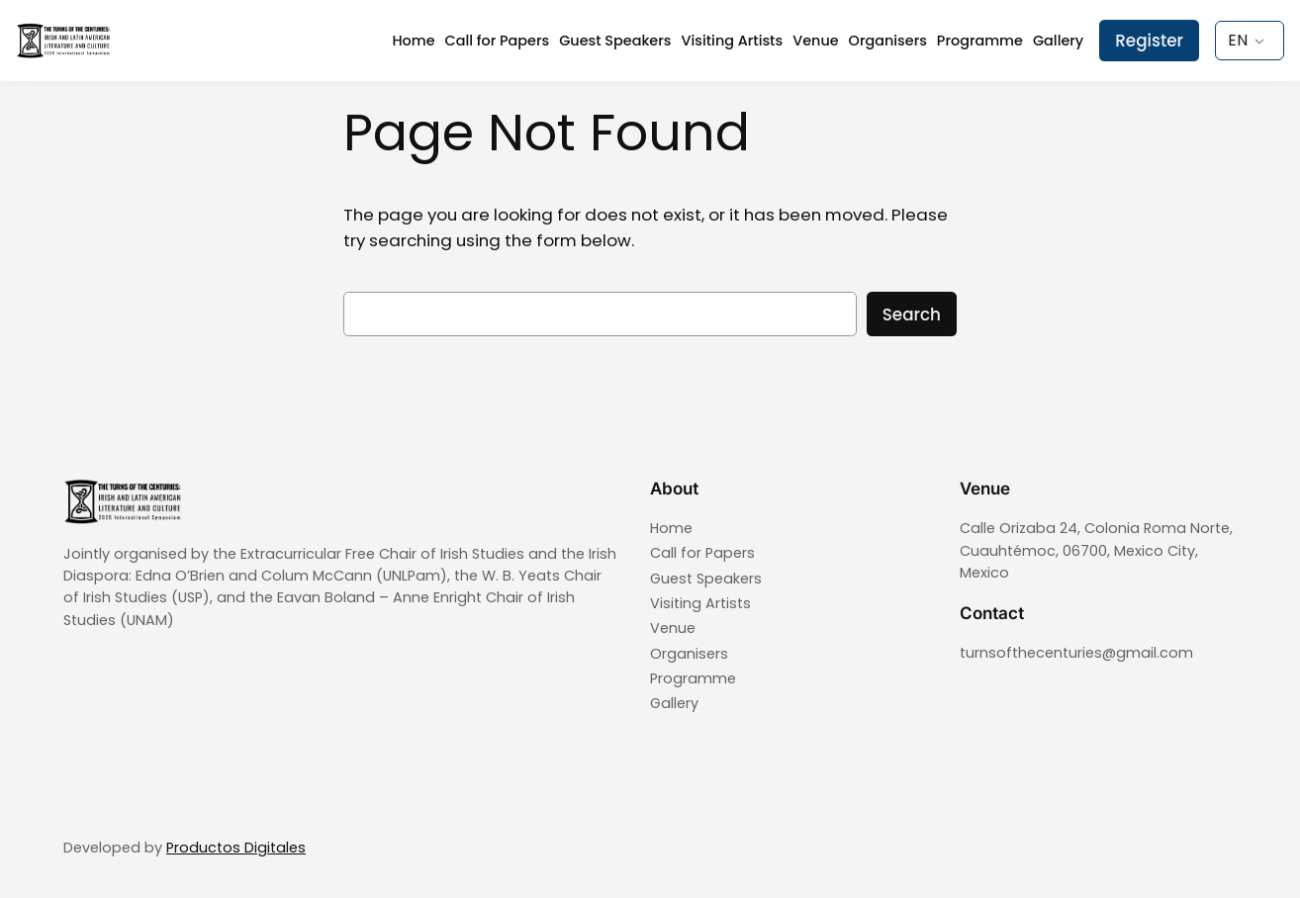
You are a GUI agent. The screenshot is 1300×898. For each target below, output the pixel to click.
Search (911, 314)
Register (1149, 40)
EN (1238, 40)
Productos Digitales (236, 847)
